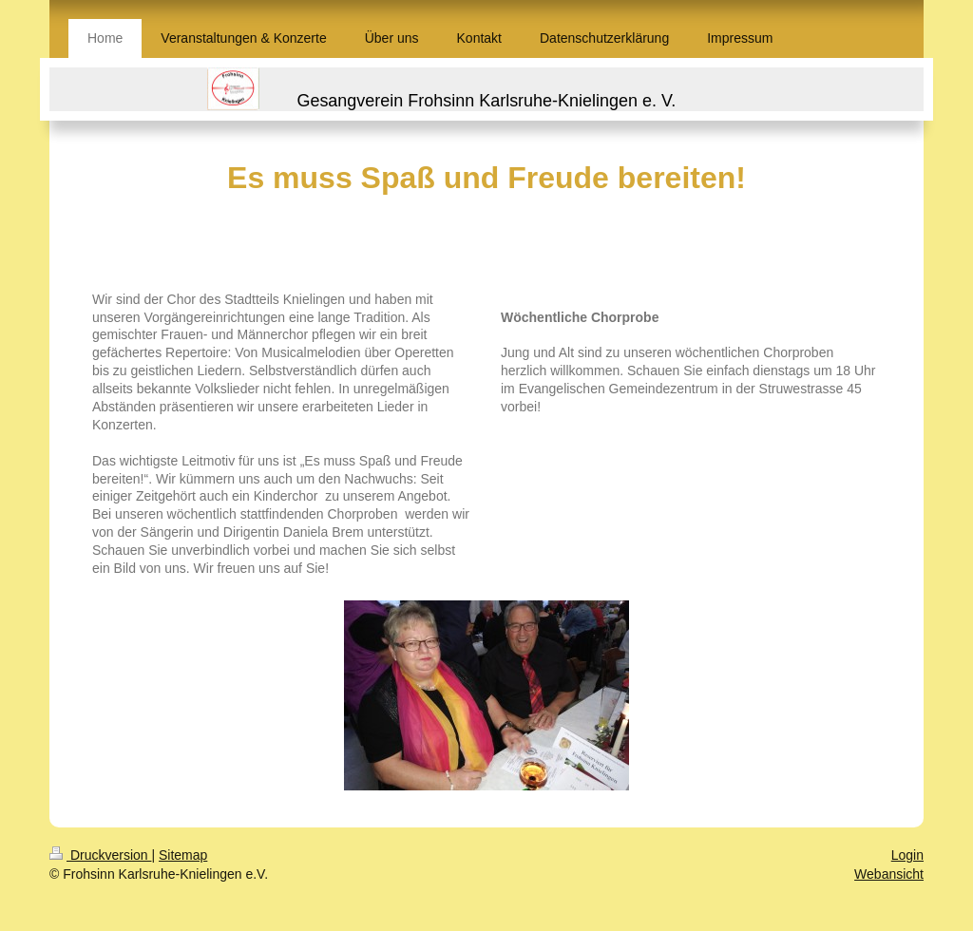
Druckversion (100, 855)
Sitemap (183, 855)
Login (907, 855)
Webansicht (889, 874)
